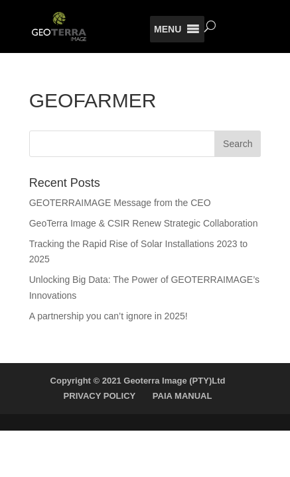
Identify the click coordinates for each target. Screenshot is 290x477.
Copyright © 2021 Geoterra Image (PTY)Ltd (138, 381)
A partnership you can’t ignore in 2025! (108, 316)
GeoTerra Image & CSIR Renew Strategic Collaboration (143, 223)
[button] (167, 29)
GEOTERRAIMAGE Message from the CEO (120, 202)
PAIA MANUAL (182, 396)
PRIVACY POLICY (100, 396)
